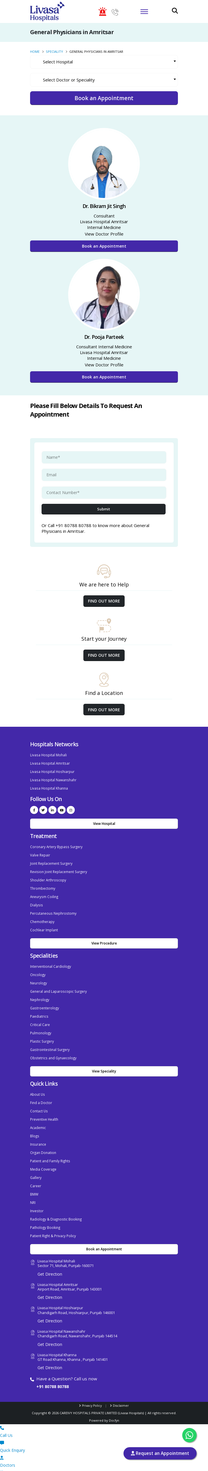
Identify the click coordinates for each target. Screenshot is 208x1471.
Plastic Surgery (42, 1033)
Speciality (54, 51)
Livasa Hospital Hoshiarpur (53, 770)
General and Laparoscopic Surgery (59, 985)
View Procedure (104, 938)
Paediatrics (39, 1009)
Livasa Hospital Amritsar (50, 762)
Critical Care (40, 1017)
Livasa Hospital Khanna (49, 786)
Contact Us (39, 1102)
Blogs (35, 1126)
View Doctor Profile (104, 234)
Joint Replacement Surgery (52, 861)
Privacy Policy (92, 1392)
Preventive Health (45, 1110)
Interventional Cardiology (51, 961)
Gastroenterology (45, 1001)
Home (35, 51)
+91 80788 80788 (54, 1373)
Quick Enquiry (104, 1433)
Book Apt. (104, 1463)
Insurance (38, 1134)
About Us (38, 1086)
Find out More (104, 601)
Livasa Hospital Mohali (49, 754)
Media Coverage (44, 1158)
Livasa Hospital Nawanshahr (54, 778)
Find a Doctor (41, 1094)
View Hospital (104, 822)
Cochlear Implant (44, 925)
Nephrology (40, 993)
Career (36, 1174)
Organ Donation (43, 1142)
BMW (34, 1182)
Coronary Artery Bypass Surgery (57, 845)
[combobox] (104, 62)
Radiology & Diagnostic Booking (56, 1206)
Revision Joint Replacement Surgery (60, 869)
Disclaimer (122, 1392)
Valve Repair (40, 853)
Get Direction (50, 1261)
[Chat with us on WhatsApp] (189, 1435)
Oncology (38, 969)
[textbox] (108, 62)
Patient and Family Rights (51, 1150)
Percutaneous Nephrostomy (54, 909)
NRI (33, 1190)
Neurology (39, 977)
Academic (38, 1118)
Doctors (104, 1448)
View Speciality (104, 1063)
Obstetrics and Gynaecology (54, 1050)
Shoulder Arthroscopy (49, 877)
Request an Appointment (160, 1453)
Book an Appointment (104, 246)
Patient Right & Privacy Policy (54, 1222)
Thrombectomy (43, 885)
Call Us (104, 1418)
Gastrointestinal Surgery (51, 1041)
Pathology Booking (46, 1214)
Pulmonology (41, 1025)
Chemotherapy (43, 917)
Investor (37, 1198)
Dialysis (36, 901)
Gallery (36, 1166)
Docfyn (113, 1407)
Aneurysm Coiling (45, 893)
